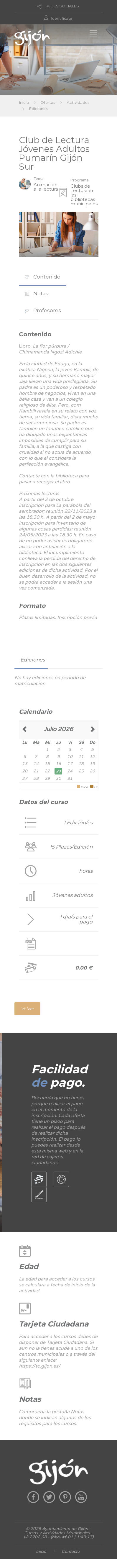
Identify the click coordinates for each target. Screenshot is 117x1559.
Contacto (71, 1551)
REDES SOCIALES (62, 6)
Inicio (24, 102)
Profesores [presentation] (43, 310)
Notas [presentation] (36, 294)
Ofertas (47, 102)
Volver (27, 1008)
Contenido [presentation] (42, 277)
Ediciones (38, 108)
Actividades (78, 102)
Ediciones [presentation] (32, 660)
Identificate (61, 18)
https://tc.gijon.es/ (39, 1366)
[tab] (42, 276)
